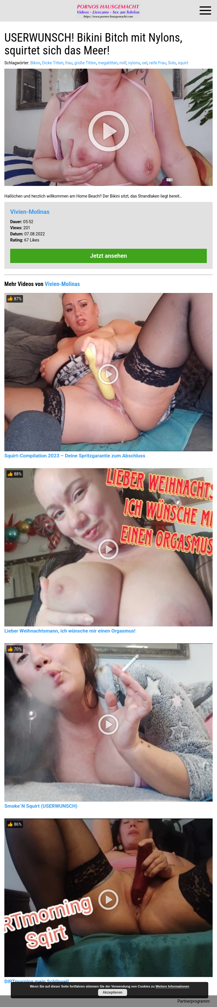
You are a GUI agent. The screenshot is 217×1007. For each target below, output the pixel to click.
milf (123, 63)
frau (68, 63)
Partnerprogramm (193, 1001)
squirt (183, 63)
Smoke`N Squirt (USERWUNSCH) (40, 806)
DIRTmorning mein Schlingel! (36, 981)
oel (144, 63)
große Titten (85, 63)
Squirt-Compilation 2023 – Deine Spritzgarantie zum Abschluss (74, 456)
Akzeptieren (112, 992)
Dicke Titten (52, 63)
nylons (134, 63)
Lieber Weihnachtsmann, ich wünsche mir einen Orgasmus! (70, 631)
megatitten (108, 63)
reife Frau (157, 63)
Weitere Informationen (172, 986)
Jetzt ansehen (108, 255)
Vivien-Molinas (29, 211)
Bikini (35, 63)
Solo (172, 63)
